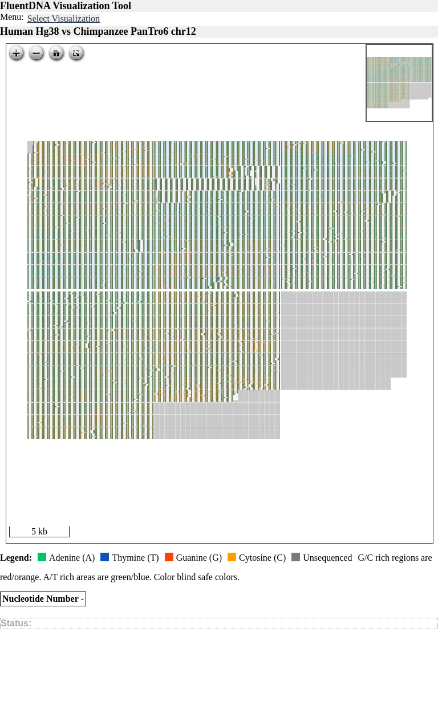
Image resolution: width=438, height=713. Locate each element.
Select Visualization (63, 18)
